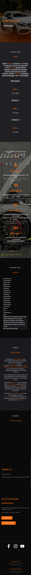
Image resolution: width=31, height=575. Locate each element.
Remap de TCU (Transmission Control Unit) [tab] (7, 281)
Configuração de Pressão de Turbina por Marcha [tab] (7, 306)
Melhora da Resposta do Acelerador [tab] (6, 287)
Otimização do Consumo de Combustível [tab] (7, 299)
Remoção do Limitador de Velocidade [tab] (6, 293)
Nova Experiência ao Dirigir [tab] (7, 313)
